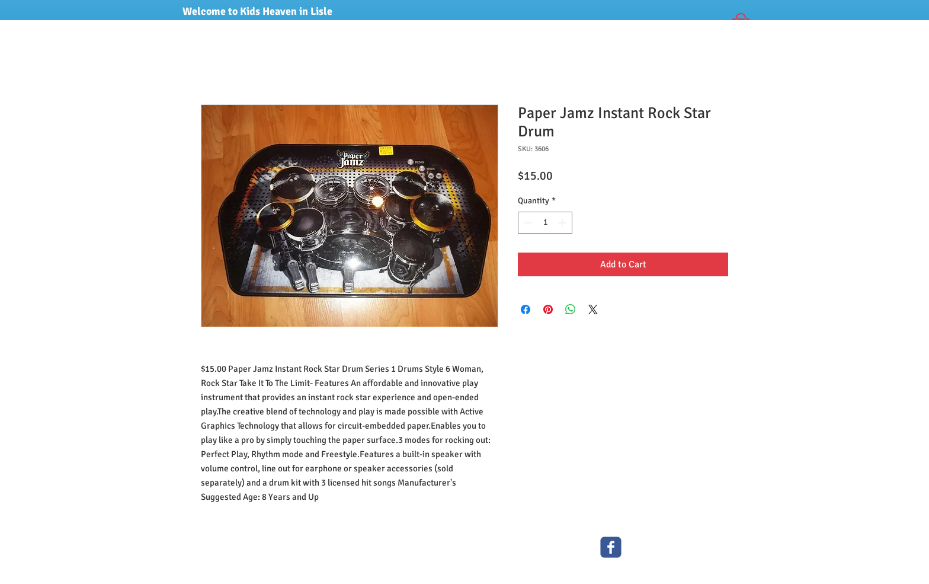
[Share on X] (593, 309)
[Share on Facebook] (525, 309)
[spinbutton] (545, 222)
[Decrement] (527, 222)
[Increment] (563, 222)
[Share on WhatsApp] (570, 309)
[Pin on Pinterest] (548, 309)
